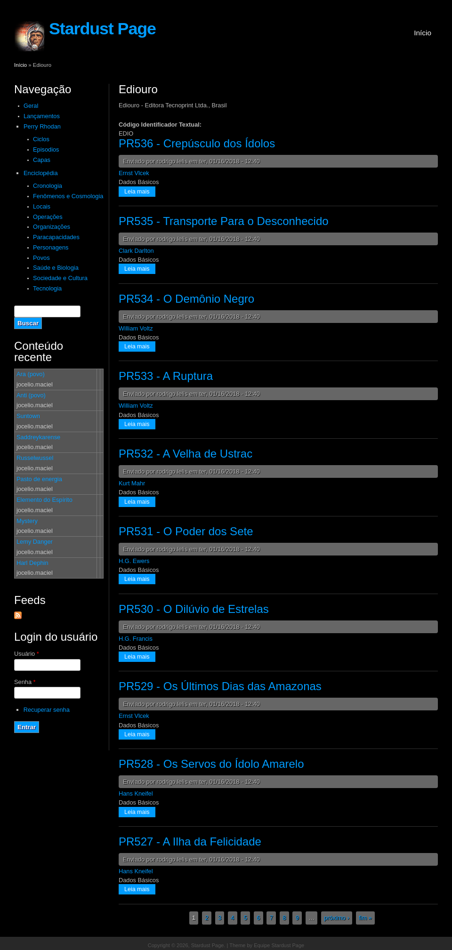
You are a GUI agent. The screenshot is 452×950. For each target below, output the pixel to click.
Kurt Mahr (132, 483)
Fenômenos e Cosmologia (68, 196)
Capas (41, 159)
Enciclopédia (41, 173)
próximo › (336, 918)
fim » (365, 918)
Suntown (28, 415)
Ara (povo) (30, 374)
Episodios (46, 149)
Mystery (27, 520)
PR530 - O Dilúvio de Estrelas (194, 609)
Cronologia (47, 185)
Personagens (50, 247)
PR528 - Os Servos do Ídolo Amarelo (211, 763)
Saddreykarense (38, 437)
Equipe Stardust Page (279, 945)
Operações (48, 216)
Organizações (51, 226)
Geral (31, 105)
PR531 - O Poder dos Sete (186, 531)
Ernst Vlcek (134, 173)
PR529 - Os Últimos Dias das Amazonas (220, 686)
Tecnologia (47, 288)
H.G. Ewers (134, 560)
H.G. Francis (136, 638)
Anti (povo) (31, 395)
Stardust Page (102, 28)
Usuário (26, 653)
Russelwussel (34, 457)
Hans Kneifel (136, 793)
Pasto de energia (39, 479)
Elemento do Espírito (44, 499)
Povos (41, 257)
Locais (41, 206)
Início (422, 33)
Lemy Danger (34, 541)
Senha (25, 681)
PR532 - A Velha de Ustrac (185, 453)
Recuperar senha (47, 709)
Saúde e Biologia (56, 267)
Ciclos (41, 139)
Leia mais (139, 191)
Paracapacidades (56, 237)
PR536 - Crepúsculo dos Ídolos (197, 143)
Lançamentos (42, 116)
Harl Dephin (32, 562)
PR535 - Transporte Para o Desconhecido (224, 221)
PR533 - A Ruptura (166, 376)
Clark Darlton (136, 250)
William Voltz (136, 328)
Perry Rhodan (42, 126)
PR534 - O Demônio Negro (186, 298)
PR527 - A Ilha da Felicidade (190, 841)
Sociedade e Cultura (60, 278)
